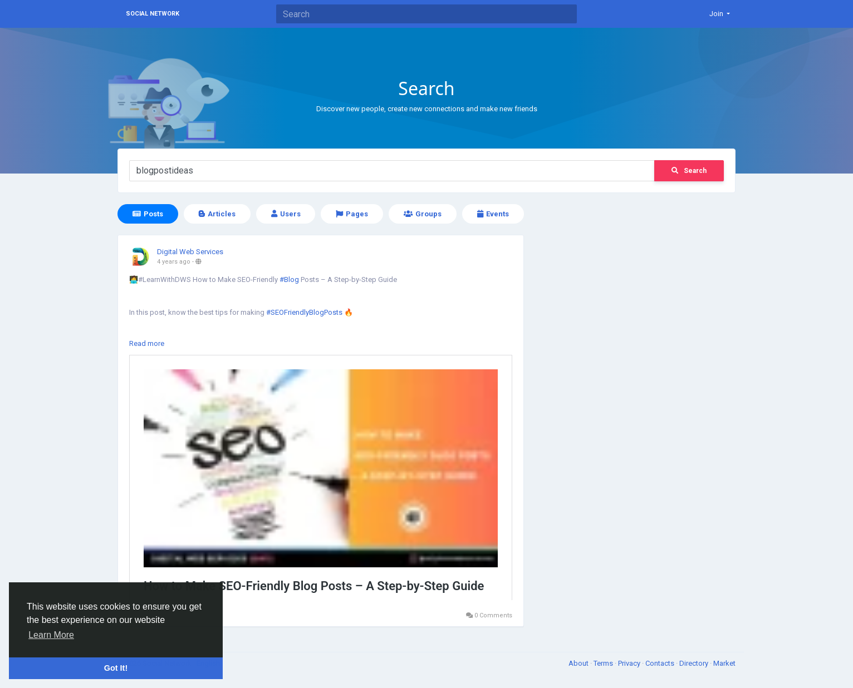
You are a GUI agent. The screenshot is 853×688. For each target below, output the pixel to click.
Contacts (660, 663)
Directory (694, 663)
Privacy (630, 663)
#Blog (289, 279)
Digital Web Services (190, 252)
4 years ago (173, 261)
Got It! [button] (116, 668)
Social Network (152, 13)
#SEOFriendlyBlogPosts (304, 312)
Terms (604, 663)
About (579, 663)
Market (724, 663)
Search (689, 171)
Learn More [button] (51, 635)
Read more (146, 343)
